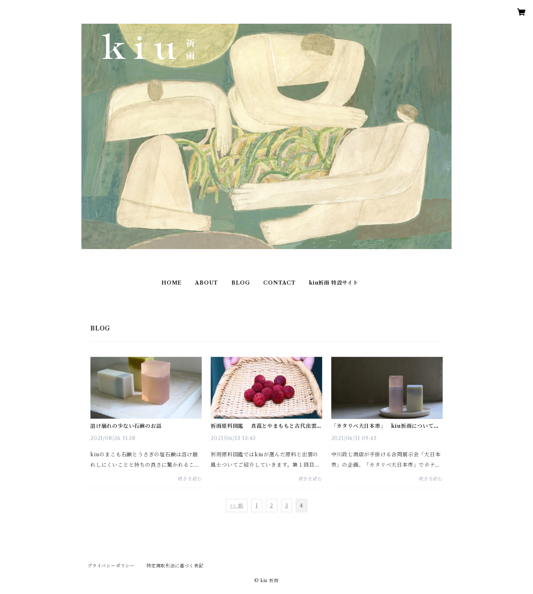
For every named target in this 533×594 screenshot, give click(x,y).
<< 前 (237, 505)
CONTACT (279, 282)
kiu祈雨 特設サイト (333, 282)
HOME (171, 282)
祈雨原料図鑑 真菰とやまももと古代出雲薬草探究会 (266, 426)
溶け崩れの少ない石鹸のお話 (125, 426)
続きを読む (190, 478)
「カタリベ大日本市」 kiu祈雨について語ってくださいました (385, 426)
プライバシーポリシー (111, 565)
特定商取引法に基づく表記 (175, 565)
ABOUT (206, 282)
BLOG (240, 282)
